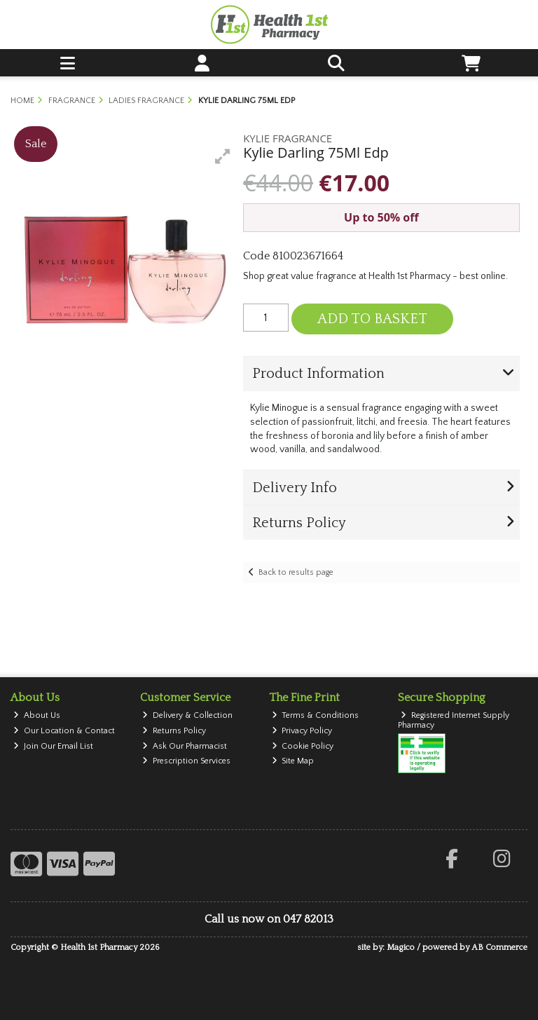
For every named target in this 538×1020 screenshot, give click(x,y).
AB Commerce (499, 947)
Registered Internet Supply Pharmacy (453, 720)
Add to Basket (372, 319)
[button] (223, 156)
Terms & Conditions (315, 715)
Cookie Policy (303, 746)
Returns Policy (174, 730)
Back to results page (295, 572)
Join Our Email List (53, 746)
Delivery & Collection (187, 715)
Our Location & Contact (64, 730)
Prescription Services (186, 761)
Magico (401, 947)
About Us (36, 715)
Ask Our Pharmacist (184, 746)
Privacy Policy (302, 730)
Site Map (293, 761)
